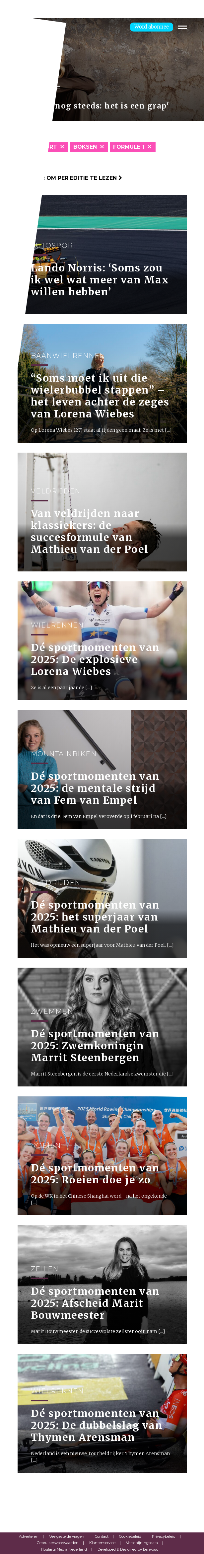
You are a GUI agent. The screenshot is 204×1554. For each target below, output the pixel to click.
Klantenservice (102, 1542)
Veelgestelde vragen (66, 1536)
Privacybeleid (163, 1536)
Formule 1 (128, 147)
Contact (101, 1536)
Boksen (85, 147)
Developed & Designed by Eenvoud (128, 1549)
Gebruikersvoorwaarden (58, 1542)
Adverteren (28, 1536)
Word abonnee (151, 27)
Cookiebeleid (130, 1536)
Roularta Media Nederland (64, 1549)
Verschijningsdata (142, 1542)
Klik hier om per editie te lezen (70, 178)
